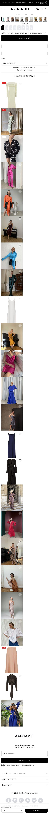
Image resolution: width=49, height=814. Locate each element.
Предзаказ (36, 810)
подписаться (24, 760)
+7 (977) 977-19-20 (24, 70)
